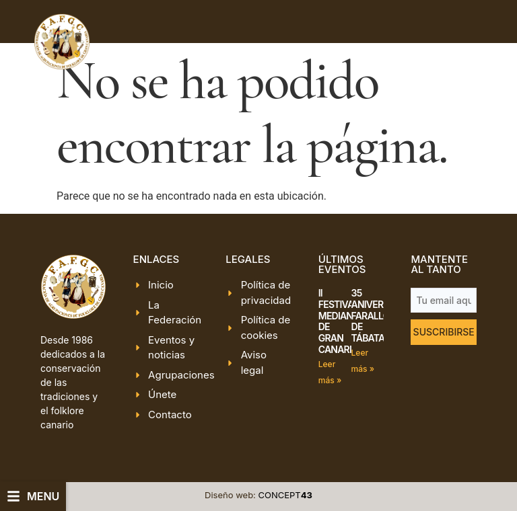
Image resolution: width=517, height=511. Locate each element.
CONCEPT (285, 494)
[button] (33, 496)
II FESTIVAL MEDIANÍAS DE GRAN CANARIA (342, 321)
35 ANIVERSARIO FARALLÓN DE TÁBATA (380, 315)
